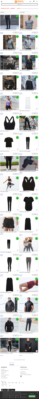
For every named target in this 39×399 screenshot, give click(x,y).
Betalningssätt (3, 372)
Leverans (2, 373)
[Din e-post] (17, 363)
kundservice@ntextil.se (24, 369)
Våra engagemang (4, 377)
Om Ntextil (3, 369)
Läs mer (20, 395)
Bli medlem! (12, 364)
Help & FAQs (3, 376)
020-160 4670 (22, 371)
